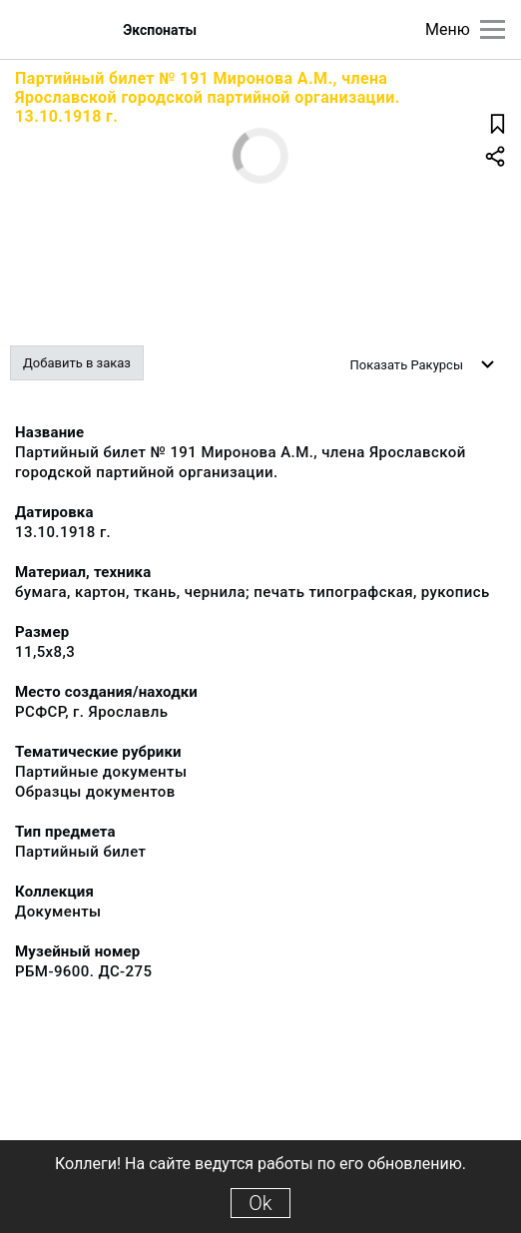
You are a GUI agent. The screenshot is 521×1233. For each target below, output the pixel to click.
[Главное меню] (492, 29)
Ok (260, 1203)
